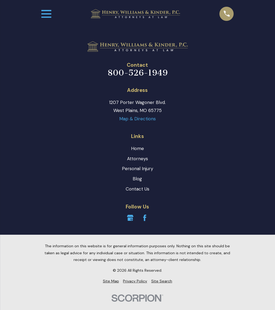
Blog (137, 179)
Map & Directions (137, 119)
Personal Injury (137, 168)
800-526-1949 (137, 73)
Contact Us (137, 189)
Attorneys (137, 159)
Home (137, 148)
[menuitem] (111, 281)
